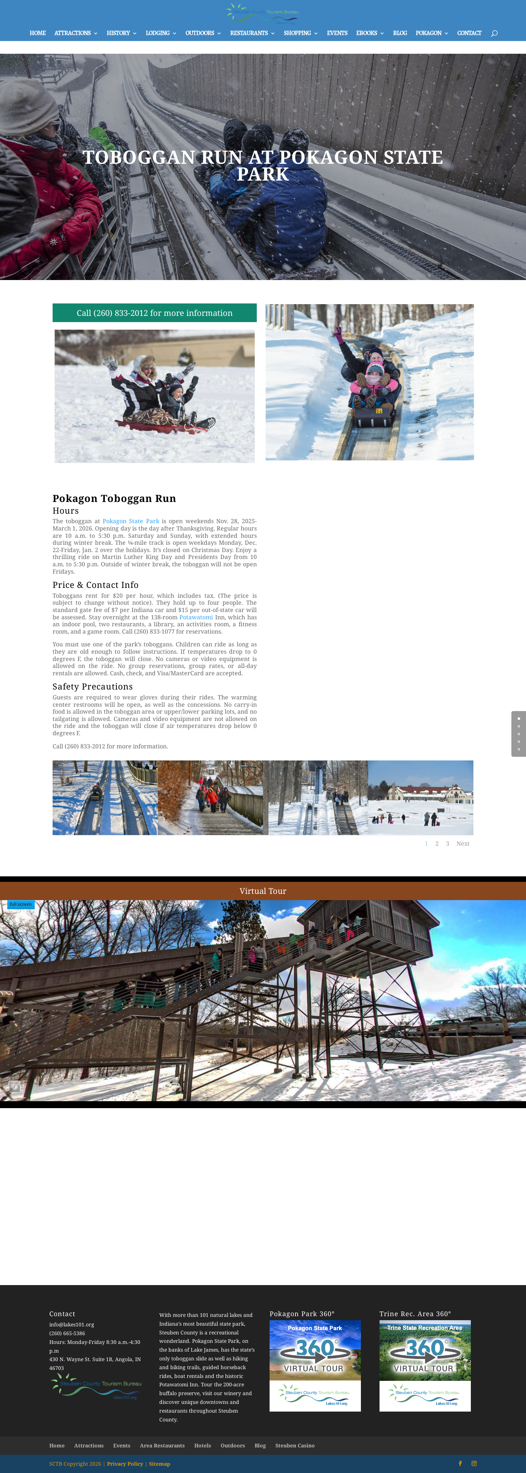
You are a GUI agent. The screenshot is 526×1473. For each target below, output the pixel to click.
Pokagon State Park (131, 521)
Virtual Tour (263, 890)
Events (337, 34)
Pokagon (428, 34)
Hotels (202, 1445)
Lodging (157, 34)
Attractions (72, 34)
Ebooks (366, 34)
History (118, 34)
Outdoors (200, 34)
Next (463, 843)
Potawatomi (196, 617)
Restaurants (249, 34)
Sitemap (159, 1463)
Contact (469, 34)
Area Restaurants (162, 1445)
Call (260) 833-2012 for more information (155, 312)
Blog (400, 34)
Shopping (297, 34)
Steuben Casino (295, 1445)
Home (38, 34)
